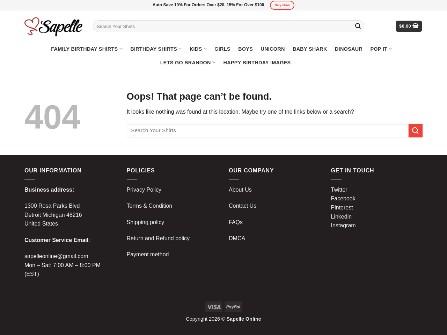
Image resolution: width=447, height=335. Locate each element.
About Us (240, 190)
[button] (409, 26)
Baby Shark (310, 49)
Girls (222, 49)
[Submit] (358, 26)
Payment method (148, 254)
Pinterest (342, 208)
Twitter (339, 190)
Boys (245, 49)
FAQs (236, 222)
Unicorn (273, 49)
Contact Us (242, 206)
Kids (198, 48)
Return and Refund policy (158, 238)
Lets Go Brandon (188, 62)
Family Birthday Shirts (87, 48)
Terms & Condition (150, 206)
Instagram (343, 225)
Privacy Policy (144, 190)
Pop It (381, 48)
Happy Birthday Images (257, 62)
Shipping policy (145, 222)
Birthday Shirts (156, 48)
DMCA (237, 238)
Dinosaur (348, 49)
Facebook (343, 198)
